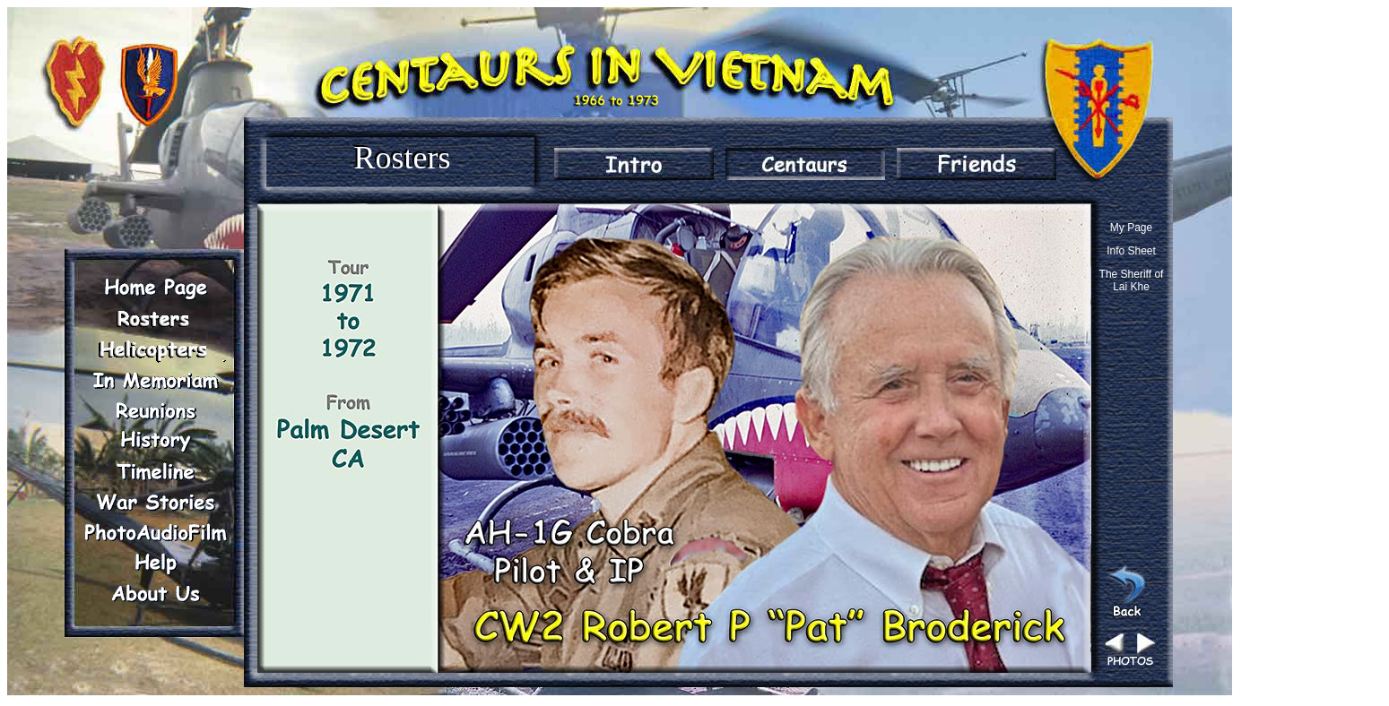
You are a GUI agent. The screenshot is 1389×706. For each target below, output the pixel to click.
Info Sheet (1131, 251)
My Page (1131, 227)
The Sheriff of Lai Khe (1131, 280)
